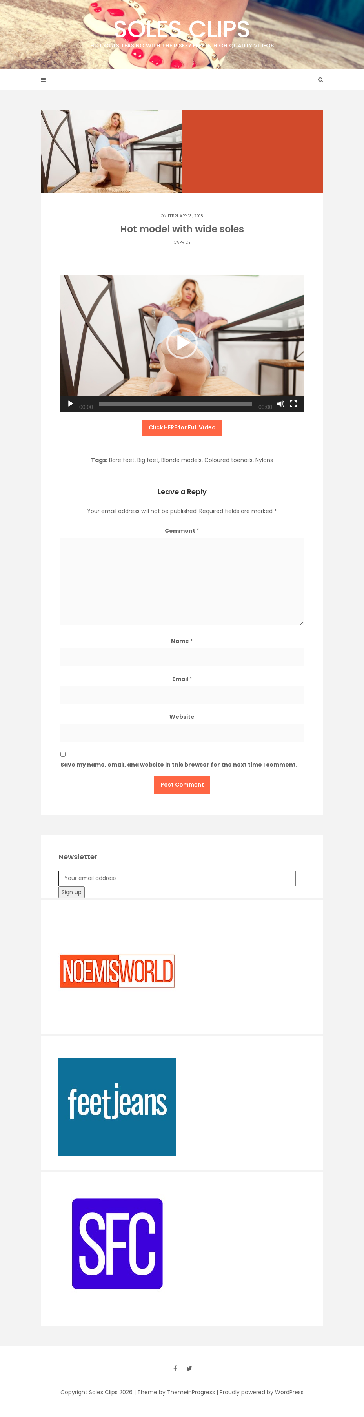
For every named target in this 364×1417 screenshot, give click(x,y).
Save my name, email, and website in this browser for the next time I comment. (178, 765)
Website (182, 717)
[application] (182, 343)
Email (182, 679)
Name (182, 641)
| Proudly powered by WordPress (260, 1392)
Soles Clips (182, 31)
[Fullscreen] (293, 404)
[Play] (71, 404)
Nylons (264, 460)
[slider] (175, 404)
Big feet (147, 460)
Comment (182, 531)
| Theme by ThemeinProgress (174, 1392)
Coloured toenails (228, 460)
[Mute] (281, 404)
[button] (182, 343)
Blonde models (181, 460)
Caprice (182, 242)
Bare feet (122, 460)
